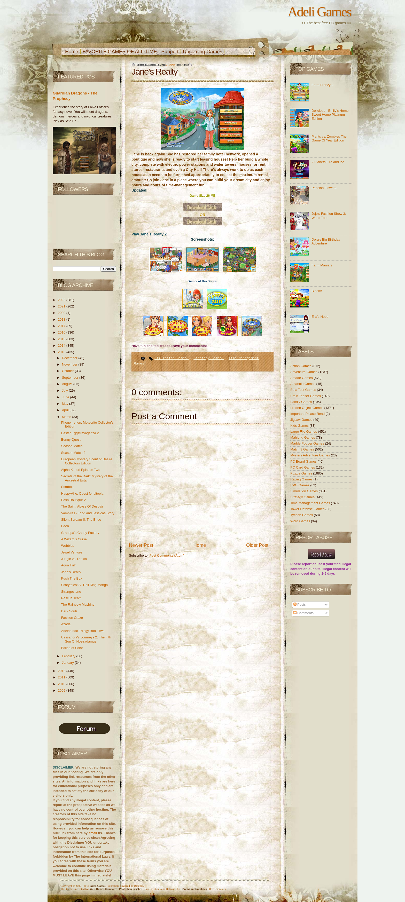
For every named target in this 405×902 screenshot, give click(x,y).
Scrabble (67, 487)
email (93, 833)
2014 (62, 345)
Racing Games (302, 479)
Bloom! (316, 291)
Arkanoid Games (303, 384)
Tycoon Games (302, 515)
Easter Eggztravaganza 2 (80, 433)
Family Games (301, 402)
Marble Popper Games (307, 443)
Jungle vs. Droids (74, 559)
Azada (66, 624)
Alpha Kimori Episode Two (80, 470)
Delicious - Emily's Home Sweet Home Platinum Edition (329, 115)
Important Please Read (308, 414)
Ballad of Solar (72, 648)
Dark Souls (69, 611)
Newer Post (141, 545)
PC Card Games (303, 467)
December (70, 358)
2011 (62, 677)
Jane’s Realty (71, 572)
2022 (62, 300)
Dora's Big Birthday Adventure (325, 242)
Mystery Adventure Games (310, 455)
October (68, 371)
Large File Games (304, 431)
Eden (65, 526)
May (65, 404)
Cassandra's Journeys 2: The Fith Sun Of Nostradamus (86, 639)
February (69, 656)
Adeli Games (319, 11)
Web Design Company (103, 888)
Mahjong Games (303, 437)
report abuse (312, 564)
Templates (194, 888)
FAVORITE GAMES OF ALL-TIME (120, 51)
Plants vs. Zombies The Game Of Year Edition (329, 138)
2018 (62, 319)
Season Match (71, 446)
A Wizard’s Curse (74, 539)
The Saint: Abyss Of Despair (82, 506)
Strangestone (71, 592)
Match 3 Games (302, 449)
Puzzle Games (301, 473)
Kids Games (299, 426)
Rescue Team (71, 598)
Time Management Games (310, 503)
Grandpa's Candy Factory (80, 533)
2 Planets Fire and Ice (327, 162)
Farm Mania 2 (321, 265)
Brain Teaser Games (306, 396)
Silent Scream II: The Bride (81, 519)
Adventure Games (304, 372)
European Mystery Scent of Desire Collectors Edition (86, 461)
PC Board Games (304, 461)
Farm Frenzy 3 (322, 85)
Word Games (300, 521)
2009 (62, 690)
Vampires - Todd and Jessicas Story (87, 513)
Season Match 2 (73, 453)
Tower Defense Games (307, 509)
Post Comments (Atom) (167, 555)
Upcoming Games (202, 51)
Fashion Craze (72, 618)
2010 (62, 684)
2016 (62, 332)
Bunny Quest (70, 439)
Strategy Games (208, 358)
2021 (62, 306)
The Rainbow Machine (77, 604)
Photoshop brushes (130, 888)
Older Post (257, 545)
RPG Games (300, 485)
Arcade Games (302, 378)
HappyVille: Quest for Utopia (82, 493)
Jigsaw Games (301, 420)
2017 (62, 326)
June (66, 397)
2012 (62, 671)
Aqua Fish (68, 565)
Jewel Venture (71, 552)
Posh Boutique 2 (73, 500)
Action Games (301, 366)
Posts (299, 604)
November (70, 364)
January (68, 662)
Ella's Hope (319, 317)
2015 (62, 339)
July (65, 390)
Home (71, 51)
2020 (62, 313)
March (67, 417)
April (66, 410)
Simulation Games (171, 358)
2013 (62, 352)
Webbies (67, 546)
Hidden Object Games (307, 408)
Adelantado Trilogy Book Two (82, 631)
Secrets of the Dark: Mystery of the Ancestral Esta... (87, 478)
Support (170, 51)
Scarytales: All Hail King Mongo (84, 585)
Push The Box (71, 578)
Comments (303, 613)
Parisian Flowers (323, 188)
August (67, 384)
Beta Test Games (303, 390)
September (70, 377)
